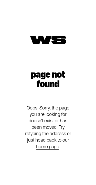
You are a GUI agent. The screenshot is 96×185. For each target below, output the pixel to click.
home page (47, 147)
